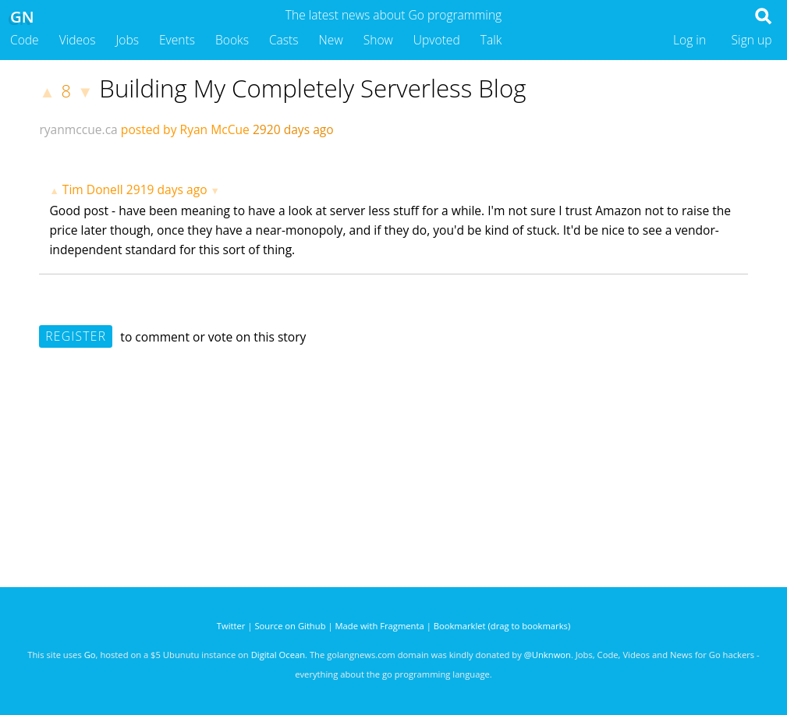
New (331, 39)
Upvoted (436, 39)
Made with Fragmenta (379, 626)
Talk (491, 39)
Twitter (231, 626)
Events (177, 39)
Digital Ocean (278, 654)
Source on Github (289, 626)
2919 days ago (166, 189)
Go (90, 654)
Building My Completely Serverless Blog (312, 88)
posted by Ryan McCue (185, 129)
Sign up (752, 39)
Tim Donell (92, 189)
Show (378, 39)
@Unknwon (547, 654)
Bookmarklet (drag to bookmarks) (502, 626)
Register (75, 336)
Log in (689, 39)
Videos (77, 39)
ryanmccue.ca (78, 129)
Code (24, 39)
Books (232, 39)
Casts (284, 39)
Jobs (127, 39)
